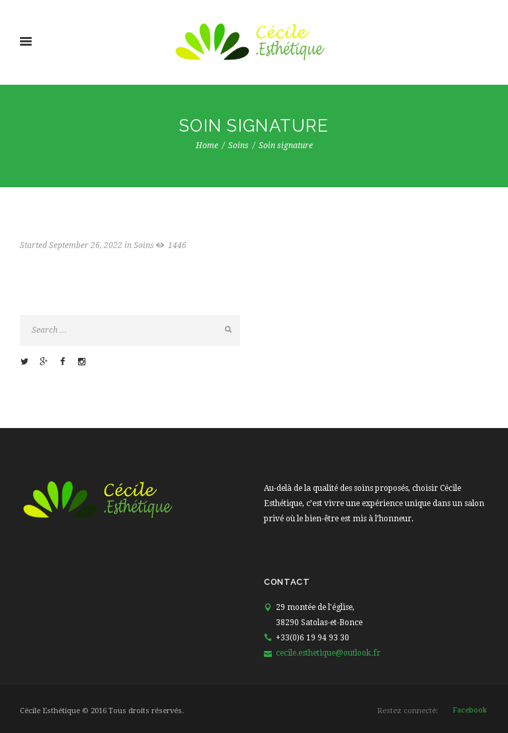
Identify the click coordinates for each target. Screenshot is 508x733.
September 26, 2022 (85, 245)
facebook (469, 710)
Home (207, 145)
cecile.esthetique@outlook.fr (328, 653)
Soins (238, 145)
